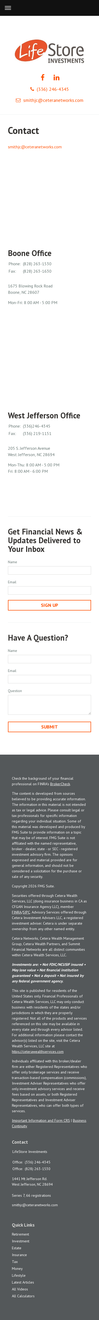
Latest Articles (23, 1282)
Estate (16, 1248)
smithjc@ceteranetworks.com (49, 100)
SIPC (26, 912)
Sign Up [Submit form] (49, 605)
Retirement (20, 1234)
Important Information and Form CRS (41, 1120)
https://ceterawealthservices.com (38, 1051)
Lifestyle (19, 1275)
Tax (15, 1261)
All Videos (20, 1289)
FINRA (16, 912)
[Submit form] (49, 727)
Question (15, 690)
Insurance (19, 1254)
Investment (20, 1241)
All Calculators (23, 1296)
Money (17, 1268)
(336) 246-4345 (49, 89)
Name (12, 562)
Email (12, 582)
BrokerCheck (60, 784)
